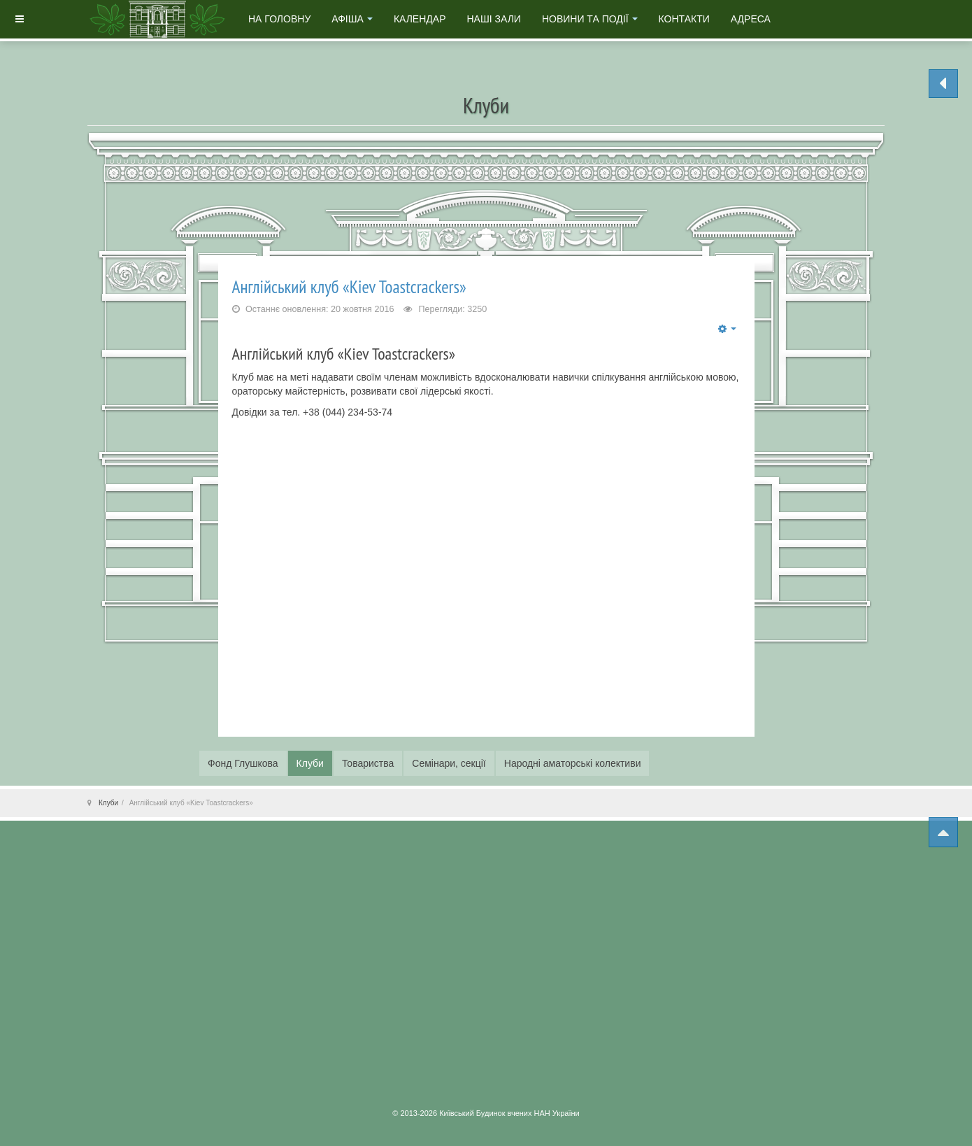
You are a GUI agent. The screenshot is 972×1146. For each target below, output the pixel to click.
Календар (420, 18)
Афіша (352, 18)
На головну (279, 18)
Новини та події (590, 18)
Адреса (751, 18)
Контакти (684, 18)
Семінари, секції (448, 763)
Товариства (368, 763)
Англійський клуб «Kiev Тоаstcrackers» (349, 286)
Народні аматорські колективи (572, 763)
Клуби (310, 763)
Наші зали (493, 18)
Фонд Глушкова (243, 763)
